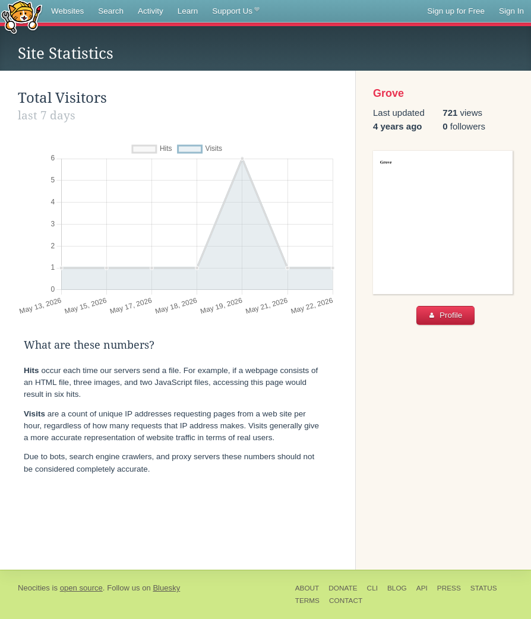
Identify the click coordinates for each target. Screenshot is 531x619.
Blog (397, 588)
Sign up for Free (456, 11)
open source (81, 587)
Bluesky (166, 587)
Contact (345, 600)
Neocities (34, 587)
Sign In (511, 11)
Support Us (235, 11)
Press (449, 588)
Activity (150, 11)
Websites (67, 11)
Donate (342, 588)
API (422, 588)
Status (483, 588)
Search (111, 11)
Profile (445, 315)
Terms (307, 600)
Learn (188, 11)
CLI (372, 588)
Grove (388, 93)
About (307, 588)
